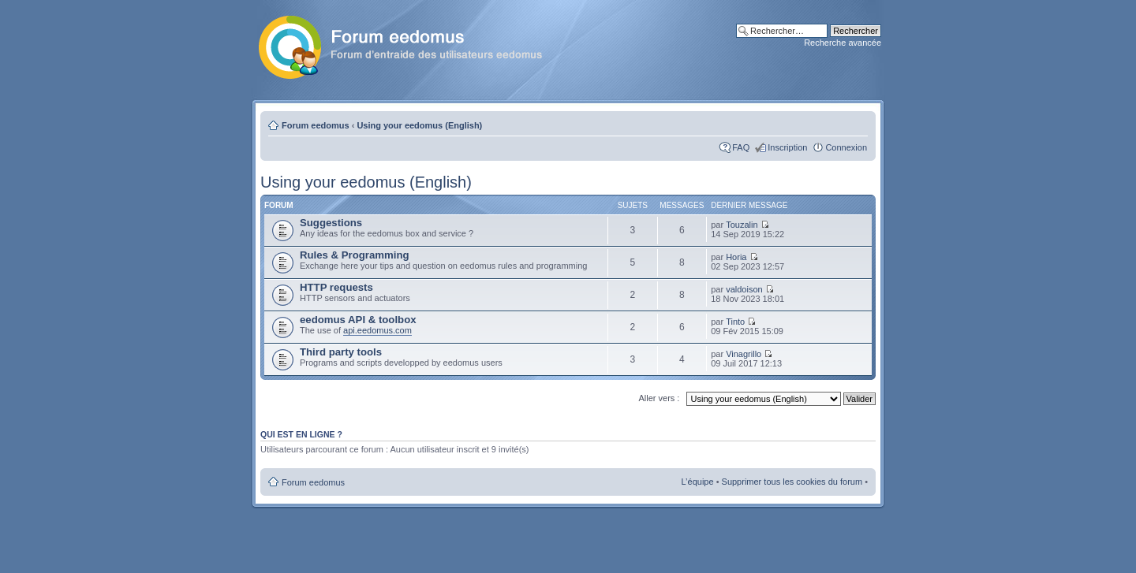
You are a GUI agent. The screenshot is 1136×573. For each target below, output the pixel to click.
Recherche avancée (842, 42)
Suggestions (331, 223)
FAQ (740, 147)
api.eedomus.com (377, 330)
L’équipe (698, 481)
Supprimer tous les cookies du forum (792, 481)
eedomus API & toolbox (358, 320)
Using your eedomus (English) (419, 125)
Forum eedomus (315, 125)
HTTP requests (336, 287)
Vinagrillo (743, 354)
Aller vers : (658, 398)
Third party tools (341, 352)
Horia (736, 257)
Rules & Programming (354, 255)
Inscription (787, 147)
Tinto (735, 321)
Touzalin (741, 224)
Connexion (846, 147)
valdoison (744, 289)
